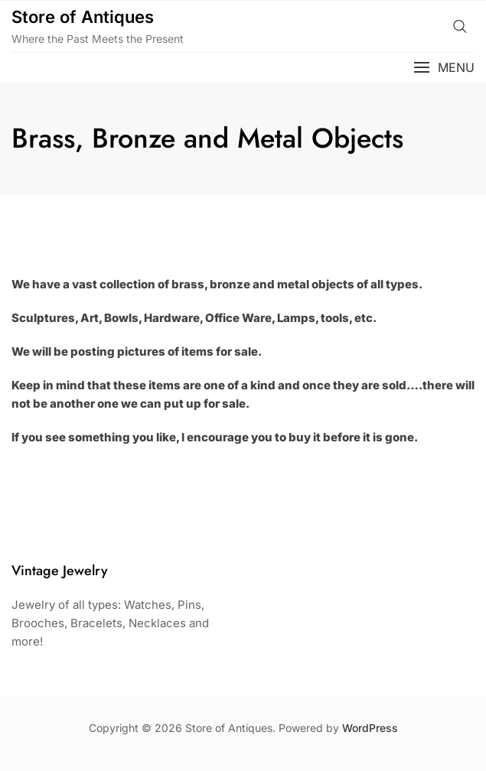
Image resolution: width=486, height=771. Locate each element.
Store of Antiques (82, 17)
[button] (444, 67)
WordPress (370, 727)
